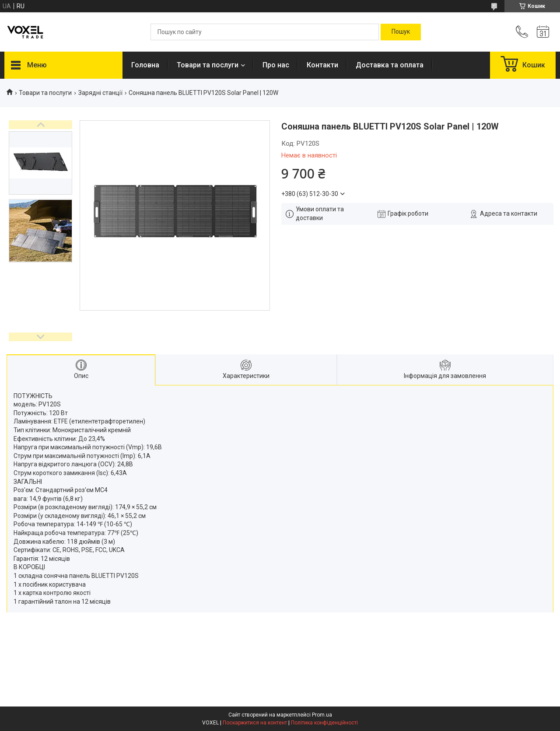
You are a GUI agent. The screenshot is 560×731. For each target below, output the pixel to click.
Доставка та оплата (390, 65)
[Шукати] (401, 32)
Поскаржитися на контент (255, 723)
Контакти (322, 65)
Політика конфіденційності (324, 723)
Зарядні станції (100, 92)
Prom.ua (322, 715)
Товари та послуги (207, 65)
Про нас (275, 65)
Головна (145, 65)
